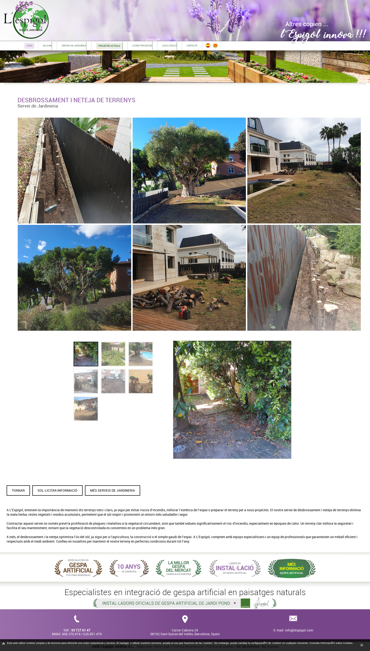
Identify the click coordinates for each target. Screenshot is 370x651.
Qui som (47, 45)
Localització (169, 45)
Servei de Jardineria (37, 106)
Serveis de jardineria (74, 45)
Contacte (192, 45)
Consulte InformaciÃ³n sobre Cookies (330, 643)
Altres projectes (142, 45)
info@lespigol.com (299, 630)
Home (30, 45)
